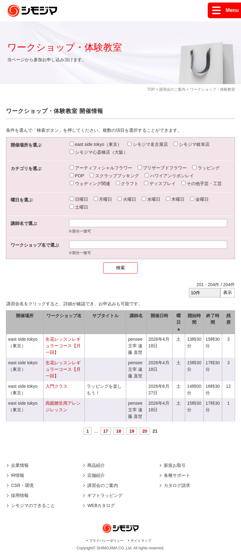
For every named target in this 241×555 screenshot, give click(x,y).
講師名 (136, 315)
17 (105, 431)
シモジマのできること (33, 505)
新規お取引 (175, 465)
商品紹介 (96, 465)
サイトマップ (141, 540)
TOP (151, 89)
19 (131, 431)
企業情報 (20, 465)
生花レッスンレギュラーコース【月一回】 (63, 346)
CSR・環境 (22, 485)
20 (144, 431)
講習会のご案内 (172, 89)
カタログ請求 (177, 485)
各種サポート (177, 475)
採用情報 (20, 495)
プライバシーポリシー (106, 540)
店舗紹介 (96, 475)
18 (118, 431)
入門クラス (56, 386)
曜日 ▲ (178, 322)
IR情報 (17, 475)
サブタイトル (105, 315)
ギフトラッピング (104, 495)
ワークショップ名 (64, 315)
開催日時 (159, 315)
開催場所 (25, 315)
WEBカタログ (101, 505)
